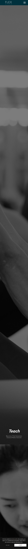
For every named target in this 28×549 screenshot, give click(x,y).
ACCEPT (20, 545)
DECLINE (7, 545)
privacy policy (14, 539)
